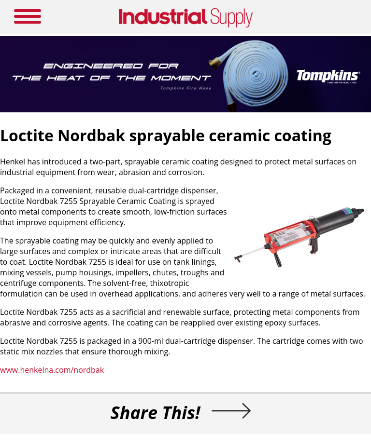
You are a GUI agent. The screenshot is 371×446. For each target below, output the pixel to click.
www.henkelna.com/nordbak (52, 370)
